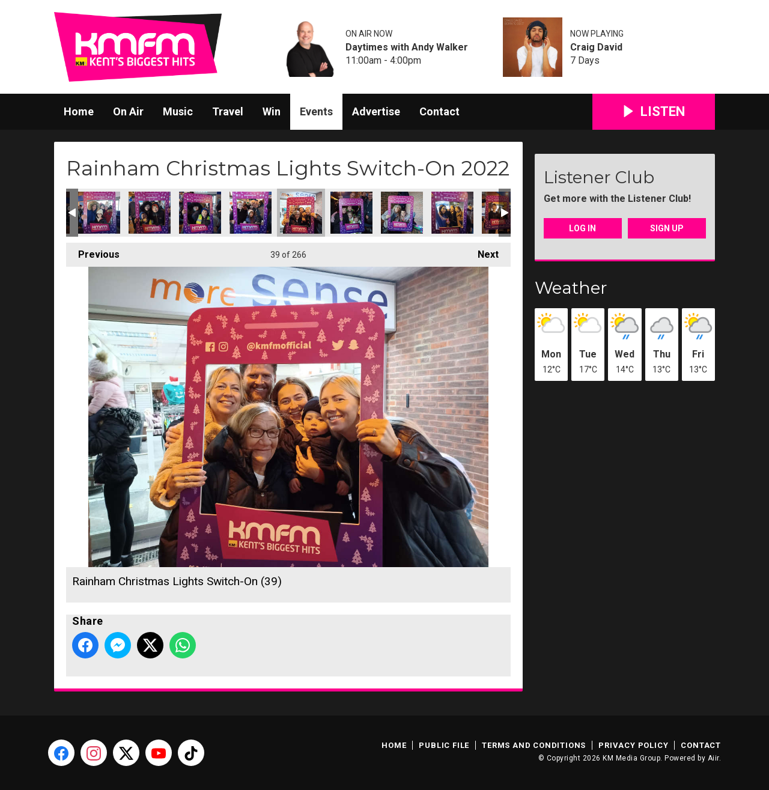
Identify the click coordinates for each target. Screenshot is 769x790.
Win (272, 111)
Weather (571, 288)
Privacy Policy (633, 745)
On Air (128, 111)
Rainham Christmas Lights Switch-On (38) (250, 213)
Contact (439, 111)
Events (316, 111)
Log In (582, 228)
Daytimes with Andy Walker (406, 47)
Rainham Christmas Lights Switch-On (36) (150, 213)
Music (178, 111)
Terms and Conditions (534, 745)
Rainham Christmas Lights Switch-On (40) (351, 213)
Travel (227, 111)
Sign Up (667, 228)
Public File (444, 745)
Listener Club (599, 177)
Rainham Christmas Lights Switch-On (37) (200, 213)
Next (482, 251)
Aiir (713, 758)
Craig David (596, 47)
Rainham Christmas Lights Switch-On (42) (452, 213)
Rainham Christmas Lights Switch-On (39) (301, 213)
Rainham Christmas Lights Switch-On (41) (402, 213)
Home (79, 111)
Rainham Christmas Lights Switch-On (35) (99, 213)
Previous (93, 251)
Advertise (376, 111)
